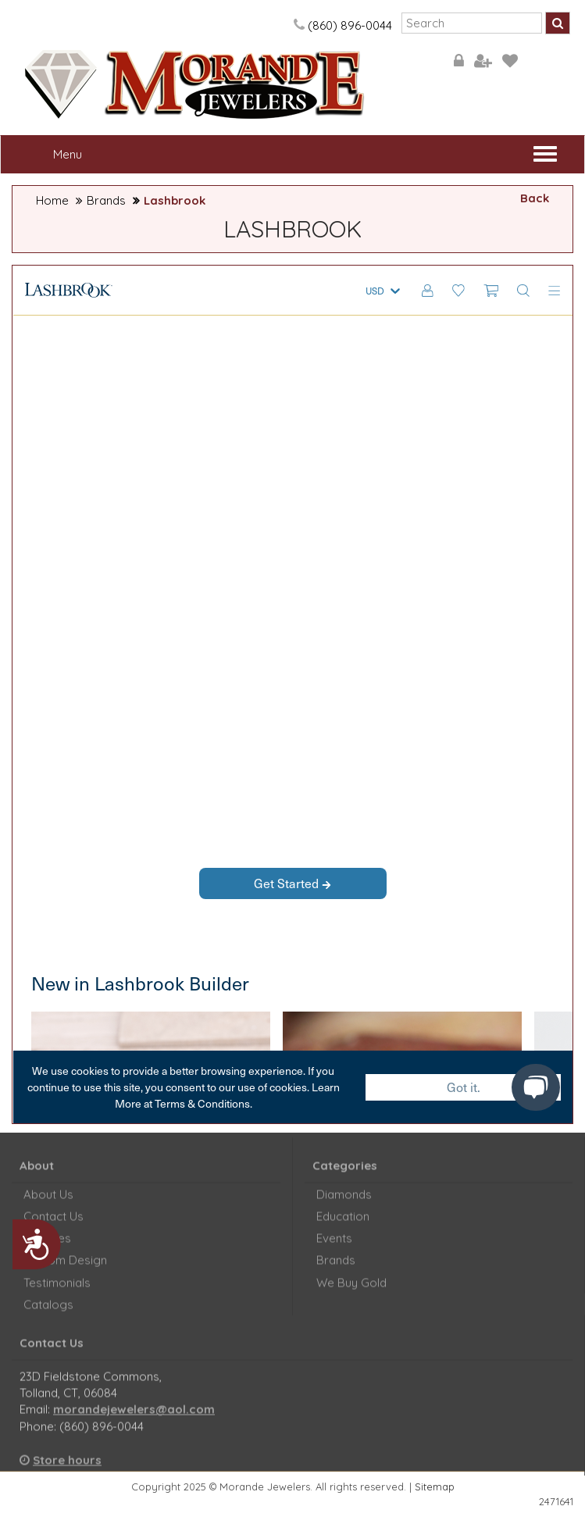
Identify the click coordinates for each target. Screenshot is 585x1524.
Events (334, 1246)
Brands (106, 200)
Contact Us (53, 1223)
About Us (48, 1201)
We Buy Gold (351, 1290)
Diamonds (344, 1201)
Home (52, 200)
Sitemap (435, 1486)
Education (342, 1223)
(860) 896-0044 (342, 25)
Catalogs (48, 1312)
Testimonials (57, 1290)
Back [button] (534, 198)
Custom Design (65, 1268)
